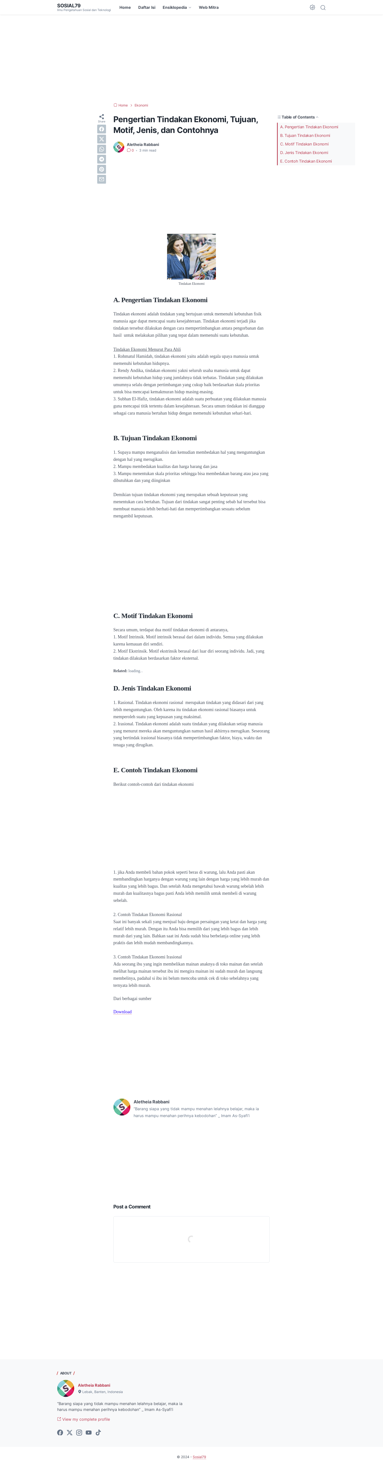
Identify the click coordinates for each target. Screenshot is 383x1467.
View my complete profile (83, 1419)
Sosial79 (69, 6)
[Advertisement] (191, 58)
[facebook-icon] (60, 1433)
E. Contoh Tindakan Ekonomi (306, 161)
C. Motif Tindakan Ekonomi (304, 144)
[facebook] (101, 129)
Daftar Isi (146, 7)
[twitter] (101, 139)
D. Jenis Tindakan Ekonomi (304, 152)
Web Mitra (209, 7)
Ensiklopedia (175, 7)
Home (125, 7)
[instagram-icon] (79, 1433)
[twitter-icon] (70, 1433)
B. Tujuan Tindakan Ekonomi (305, 135)
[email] (101, 179)
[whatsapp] (101, 149)
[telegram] (101, 159)
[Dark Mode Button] (312, 7)
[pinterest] (101, 169)
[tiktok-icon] (98, 1433)
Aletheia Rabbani (94, 1385)
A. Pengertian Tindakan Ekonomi (309, 126)
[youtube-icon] (89, 1433)
